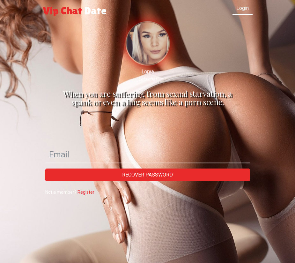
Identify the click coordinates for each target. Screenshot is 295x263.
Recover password (147, 175)
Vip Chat (75, 10)
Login (242, 8)
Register (85, 192)
